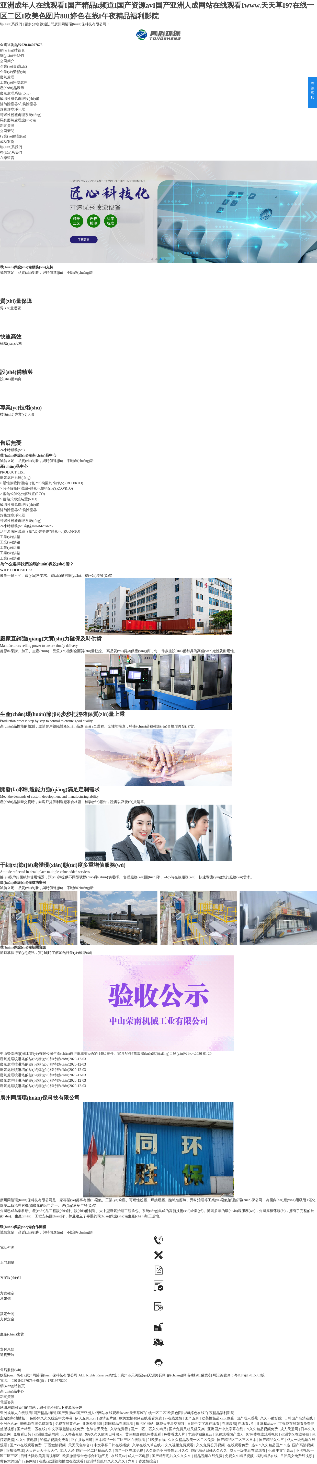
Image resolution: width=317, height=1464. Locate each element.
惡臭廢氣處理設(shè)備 (18, 120)
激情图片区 (108, 1418)
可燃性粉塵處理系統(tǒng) (20, 115)
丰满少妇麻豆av (200, 1434)
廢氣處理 (7, 77)
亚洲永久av (9, 1424)
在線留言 (7, 158)
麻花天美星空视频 (171, 1424)
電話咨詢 (7, 1402)
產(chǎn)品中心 (12, 1391)
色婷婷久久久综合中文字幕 (52, 1418)
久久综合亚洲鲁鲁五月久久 (168, 1450)
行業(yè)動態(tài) (13, 136)
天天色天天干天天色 (42, 1450)
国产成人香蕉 (247, 1418)
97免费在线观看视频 (262, 1434)
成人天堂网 (289, 1429)
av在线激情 (174, 1418)
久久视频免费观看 (180, 1445)
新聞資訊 (7, 126)
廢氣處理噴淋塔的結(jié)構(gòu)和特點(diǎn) (34, 1059)
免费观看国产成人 (230, 1434)
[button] (152, 259)
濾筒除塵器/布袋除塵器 (18, 104)
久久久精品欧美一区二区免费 (192, 1440)
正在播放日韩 (82, 1440)
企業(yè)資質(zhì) (13, 66)
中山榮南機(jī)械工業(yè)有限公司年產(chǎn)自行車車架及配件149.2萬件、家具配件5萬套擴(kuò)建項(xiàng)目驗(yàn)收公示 (97, 1054)
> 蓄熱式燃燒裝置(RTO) (18, 499)
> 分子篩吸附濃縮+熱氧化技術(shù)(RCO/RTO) (36, 488)
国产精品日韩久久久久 (209, 1450)
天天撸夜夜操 (72, 1434)
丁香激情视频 (55, 1445)
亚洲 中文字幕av (281, 1450)
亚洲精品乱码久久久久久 (106, 1461)
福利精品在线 (267, 1456)
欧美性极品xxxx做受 (218, 1418)
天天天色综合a (80, 1445)
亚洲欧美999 (92, 1424)
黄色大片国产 (11, 1461)
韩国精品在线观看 (119, 1424)
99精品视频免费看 (55, 1440)
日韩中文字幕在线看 (203, 1424)
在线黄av (118, 1456)
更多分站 (32, 24)
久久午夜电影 (27, 1440)
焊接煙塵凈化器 (12, 109)
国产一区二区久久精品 (149, 1429)
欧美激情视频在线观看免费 (141, 1418)
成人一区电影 (139, 1456)
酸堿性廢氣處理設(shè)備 (19, 99)
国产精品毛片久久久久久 (172, 1456)
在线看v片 (246, 1424)
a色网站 (30, 1461)
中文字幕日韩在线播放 (112, 1445)
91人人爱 (67, 1450)
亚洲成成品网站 (47, 1434)
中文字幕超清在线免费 (66, 1429)
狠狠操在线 (15, 1450)
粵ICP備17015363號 (249, 1375)
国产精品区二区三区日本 (237, 1440)
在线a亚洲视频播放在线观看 (61, 1461)
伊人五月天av (86, 1418)
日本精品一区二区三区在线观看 (120, 1440)
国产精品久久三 (272, 1440)
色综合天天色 (97, 1429)
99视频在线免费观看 (36, 1424)
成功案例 (7, 142)
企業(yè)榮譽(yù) (13, 72)
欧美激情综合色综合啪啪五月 (86, 1456)
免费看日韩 (22, 1434)
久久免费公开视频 (211, 1445)
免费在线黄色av (68, 1424)
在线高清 (229, 1424)
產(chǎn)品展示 (12, 88)
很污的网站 (145, 1424)
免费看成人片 (175, 1434)
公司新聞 (7, 131)
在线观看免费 (238, 1445)
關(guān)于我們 (12, 56)
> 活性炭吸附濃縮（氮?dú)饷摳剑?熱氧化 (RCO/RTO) (41, 483)
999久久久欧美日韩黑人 (104, 1434)
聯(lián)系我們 (11, 24)
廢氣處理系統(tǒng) (15, 93)
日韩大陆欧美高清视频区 (40, 1456)
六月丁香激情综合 (142, 1461)
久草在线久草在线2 (148, 1445)
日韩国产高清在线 (299, 1418)
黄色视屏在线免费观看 (143, 1434)
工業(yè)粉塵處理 (13, 83)
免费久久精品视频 (240, 1456)
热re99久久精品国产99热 (271, 1445)
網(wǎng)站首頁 (12, 50)
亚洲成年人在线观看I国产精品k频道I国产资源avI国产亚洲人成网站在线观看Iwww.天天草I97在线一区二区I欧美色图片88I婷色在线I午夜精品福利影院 (117, 1413)
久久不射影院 (271, 1418)
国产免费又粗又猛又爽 (187, 1429)
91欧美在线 (157, 1440)
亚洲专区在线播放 (295, 1434)
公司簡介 (7, 61)
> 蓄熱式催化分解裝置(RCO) (22, 494)
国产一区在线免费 (129, 1450)
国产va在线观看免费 (26, 1445)
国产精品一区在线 (32, 1429)
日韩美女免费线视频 (296, 1456)
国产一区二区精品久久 (94, 1450)
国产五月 (192, 1418)
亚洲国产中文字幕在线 (225, 1429)
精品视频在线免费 (208, 1456)
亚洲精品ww (266, 1424)
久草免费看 (119, 1429)
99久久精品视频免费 (262, 1429)
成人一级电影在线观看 (248, 1450)
